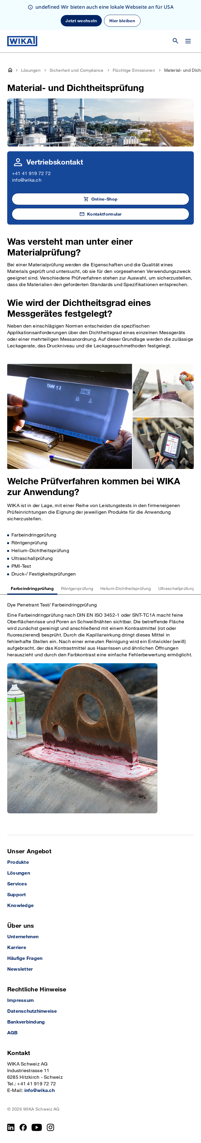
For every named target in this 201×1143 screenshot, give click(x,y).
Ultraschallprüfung (176, 588)
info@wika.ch (26, 180)
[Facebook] (23, 1127)
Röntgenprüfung (77, 588)
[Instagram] (50, 1127)
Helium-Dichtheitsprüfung (125, 588)
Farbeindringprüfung (32, 588)
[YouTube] (37, 1127)
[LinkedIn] (11, 1127)
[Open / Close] (188, 41)
